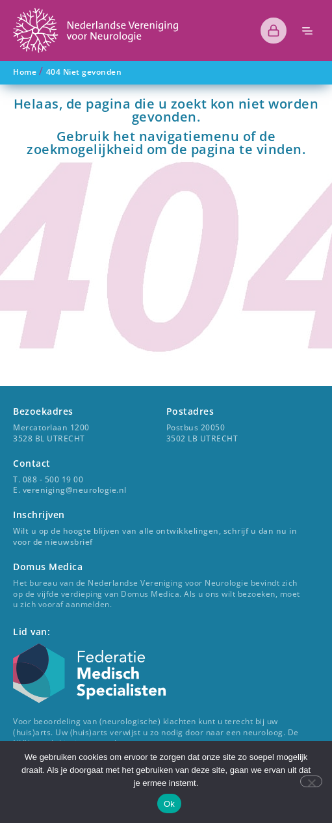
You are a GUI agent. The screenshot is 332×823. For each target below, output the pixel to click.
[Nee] (311, 781)
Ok (169, 804)
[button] (307, 31)
